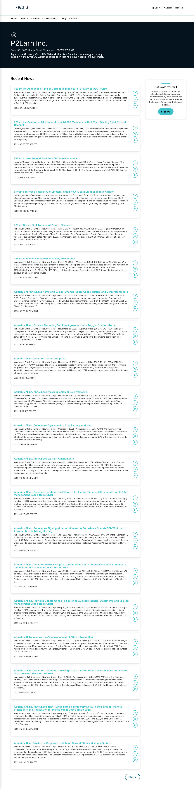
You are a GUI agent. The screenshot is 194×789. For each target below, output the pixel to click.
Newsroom (51, 18)
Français (179, 8)
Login (156, 8)
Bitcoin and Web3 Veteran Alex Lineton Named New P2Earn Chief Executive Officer (64, 191)
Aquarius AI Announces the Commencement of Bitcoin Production (53, 637)
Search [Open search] (167, 8)
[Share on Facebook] (135, 93)
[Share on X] (135, 99)
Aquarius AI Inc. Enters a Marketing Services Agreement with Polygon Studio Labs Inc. (65, 325)
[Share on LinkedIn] (135, 105)
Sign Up (165, 111)
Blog (64, 18)
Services (35, 18)
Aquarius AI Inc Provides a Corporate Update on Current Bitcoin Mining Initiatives (62, 743)
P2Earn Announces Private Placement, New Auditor (44, 258)
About (22, 18)
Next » (133, 777)
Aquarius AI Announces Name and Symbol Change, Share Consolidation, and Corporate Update (71, 291)
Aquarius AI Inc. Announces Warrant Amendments (44, 458)
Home (14, 18)
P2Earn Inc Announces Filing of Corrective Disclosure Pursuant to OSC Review (60, 88)
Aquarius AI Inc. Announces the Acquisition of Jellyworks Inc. (51, 392)
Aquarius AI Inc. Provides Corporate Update (40, 358)
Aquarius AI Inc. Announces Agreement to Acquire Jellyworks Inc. (53, 425)
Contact (73, 18)
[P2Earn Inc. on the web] (13, 34)
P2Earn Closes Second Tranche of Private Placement (45, 158)
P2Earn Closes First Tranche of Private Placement (43, 225)
